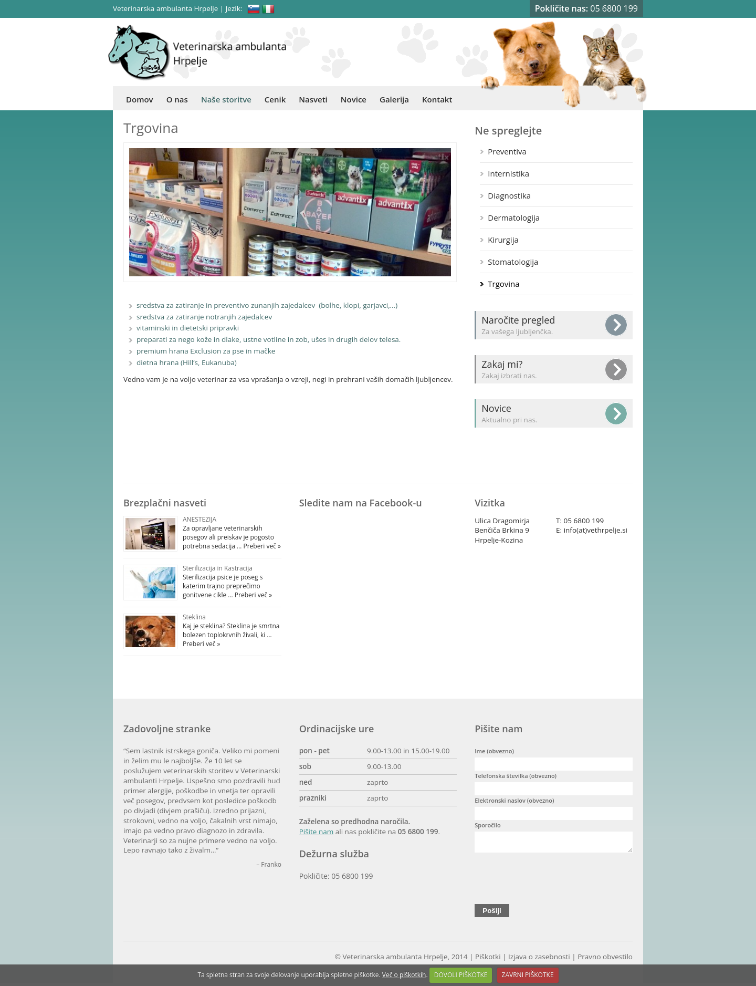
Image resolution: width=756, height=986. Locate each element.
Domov (139, 99)
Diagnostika (509, 195)
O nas (177, 99)
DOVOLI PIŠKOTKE (461, 974)
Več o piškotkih (404, 974)
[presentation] (554, 878)
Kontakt (437, 99)
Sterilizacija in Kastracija (218, 568)
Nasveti (313, 99)
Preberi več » (261, 546)
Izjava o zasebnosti (539, 959)
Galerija (394, 99)
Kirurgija (503, 239)
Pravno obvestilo (605, 959)
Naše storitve (226, 99)
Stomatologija (513, 261)
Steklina (194, 617)
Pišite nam (316, 831)
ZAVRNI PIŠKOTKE (528, 974)
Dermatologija (514, 217)
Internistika (508, 173)
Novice (353, 99)
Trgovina (503, 283)
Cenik (275, 99)
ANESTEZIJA (199, 519)
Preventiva (507, 151)
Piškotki (488, 959)
